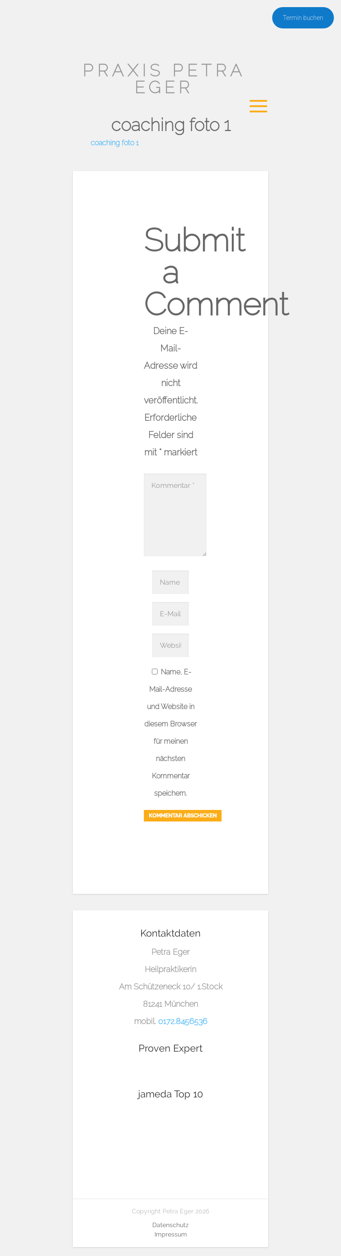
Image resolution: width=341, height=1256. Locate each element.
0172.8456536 (182, 1021)
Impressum (171, 1234)
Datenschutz (170, 1224)
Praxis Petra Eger (164, 78)
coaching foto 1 (115, 143)
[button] (19, 1236)
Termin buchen (303, 17)
